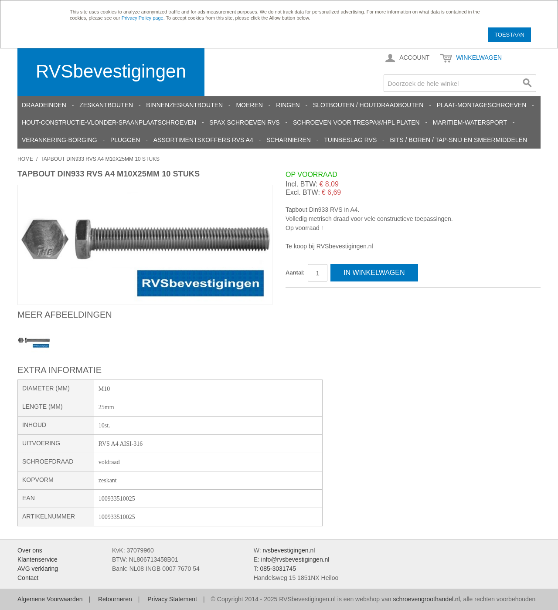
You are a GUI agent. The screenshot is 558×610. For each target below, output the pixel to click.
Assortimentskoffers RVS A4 (203, 139)
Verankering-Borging (59, 139)
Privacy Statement (172, 599)
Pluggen (125, 139)
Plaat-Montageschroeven (482, 105)
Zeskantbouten (106, 105)
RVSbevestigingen (111, 71)
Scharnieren (288, 139)
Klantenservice (37, 559)
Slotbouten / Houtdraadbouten (368, 105)
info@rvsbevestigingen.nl (295, 559)
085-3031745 (278, 568)
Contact (27, 577)
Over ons (29, 550)
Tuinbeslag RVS (350, 139)
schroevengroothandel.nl (426, 599)
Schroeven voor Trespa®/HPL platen (356, 122)
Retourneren (115, 599)
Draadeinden (44, 105)
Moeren (249, 105)
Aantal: (295, 272)
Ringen (287, 105)
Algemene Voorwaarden (49, 599)
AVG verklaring (37, 568)
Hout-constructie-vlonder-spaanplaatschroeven (109, 122)
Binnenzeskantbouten (184, 105)
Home (25, 159)
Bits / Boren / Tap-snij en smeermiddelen (458, 139)
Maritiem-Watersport (470, 122)
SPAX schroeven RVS (244, 122)
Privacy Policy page (142, 17)
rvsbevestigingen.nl (288, 550)
